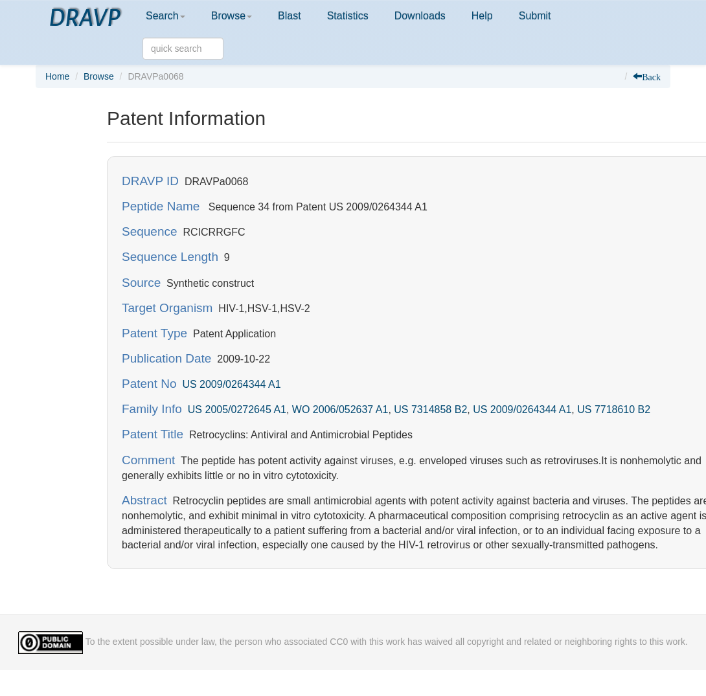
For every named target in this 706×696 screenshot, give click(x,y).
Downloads (420, 15)
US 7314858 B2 (430, 409)
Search (165, 15)
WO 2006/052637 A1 (340, 409)
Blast (289, 15)
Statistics (348, 15)
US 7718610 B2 (613, 409)
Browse (231, 15)
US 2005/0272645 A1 (237, 409)
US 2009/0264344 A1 (231, 384)
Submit (535, 15)
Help (482, 15)
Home (57, 76)
